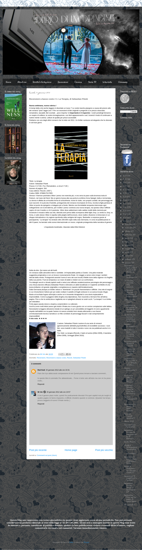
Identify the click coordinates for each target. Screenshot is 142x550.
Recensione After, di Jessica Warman (128, 379)
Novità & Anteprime (42, 82)
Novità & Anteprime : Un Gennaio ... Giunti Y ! (130, 469)
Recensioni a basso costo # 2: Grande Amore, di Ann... (130, 334)
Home (8, 82)
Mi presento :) (129, 505)
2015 (125, 211)
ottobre (128, 231)
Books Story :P (130, 442)
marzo (127, 256)
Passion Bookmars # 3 (130, 325)
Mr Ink (40, 392)
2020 (125, 193)
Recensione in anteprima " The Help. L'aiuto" (129, 352)
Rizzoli (69, 358)
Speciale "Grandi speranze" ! (129, 416)
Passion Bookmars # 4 (130, 276)
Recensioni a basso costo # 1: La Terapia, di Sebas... (130, 362)
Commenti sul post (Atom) (47, 455)
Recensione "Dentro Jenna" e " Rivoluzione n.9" (129, 487)
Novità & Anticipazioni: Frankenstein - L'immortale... (130, 449)
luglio (127, 242)
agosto (127, 238)
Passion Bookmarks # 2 (130, 370)
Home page (71, 450)
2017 (125, 204)
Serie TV (92, 82)
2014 (125, 214)
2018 (125, 200)
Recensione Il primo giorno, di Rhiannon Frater (130, 460)
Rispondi (41, 384)
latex (71, 542)
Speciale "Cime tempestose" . (130, 426)
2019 (125, 197)
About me (22, 82)
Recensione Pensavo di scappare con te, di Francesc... (130, 434)
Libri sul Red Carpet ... (129, 301)
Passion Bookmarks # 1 (130, 399)
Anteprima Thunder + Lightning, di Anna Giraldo (130, 293)
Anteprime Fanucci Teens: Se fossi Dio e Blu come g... (130, 389)
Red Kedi (41, 370)
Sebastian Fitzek (79, 358)
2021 (125, 190)
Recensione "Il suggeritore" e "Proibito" (130, 478)
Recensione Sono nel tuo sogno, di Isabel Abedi (130, 498)
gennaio (128, 263)
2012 (125, 221)
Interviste (107, 82)
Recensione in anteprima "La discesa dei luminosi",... (130, 308)
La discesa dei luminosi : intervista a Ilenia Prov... (130, 318)
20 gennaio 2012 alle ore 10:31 (58, 370)
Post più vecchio (104, 450)
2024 (125, 179)
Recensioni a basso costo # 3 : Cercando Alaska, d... (130, 269)
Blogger (86, 542)
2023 (125, 183)
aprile (127, 252)
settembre (129, 235)
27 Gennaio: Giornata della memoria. (129, 284)
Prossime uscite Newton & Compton (130, 343)
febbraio (128, 259)
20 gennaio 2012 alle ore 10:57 (58, 392)
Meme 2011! (129, 421)
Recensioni (63, 82)
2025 (125, 176)
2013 (125, 218)
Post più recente (38, 450)
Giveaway (122, 82)
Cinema (78, 82)
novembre (129, 228)
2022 (125, 186)
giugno (128, 245)
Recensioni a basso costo (56, 358)
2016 (125, 207)
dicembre (129, 224)
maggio (128, 249)
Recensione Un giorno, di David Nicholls (130, 407)
